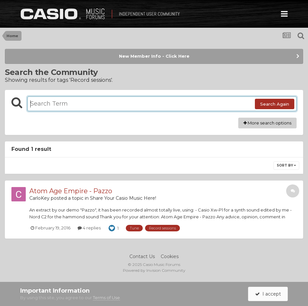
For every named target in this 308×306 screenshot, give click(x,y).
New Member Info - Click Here (154, 56)
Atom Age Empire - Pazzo (70, 191)
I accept (268, 294)
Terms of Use (106, 297)
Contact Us (142, 256)
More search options (267, 122)
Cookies (170, 256)
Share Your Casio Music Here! (123, 198)
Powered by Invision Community (154, 270)
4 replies (89, 227)
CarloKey (39, 198)
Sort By (286, 165)
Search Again (274, 104)
